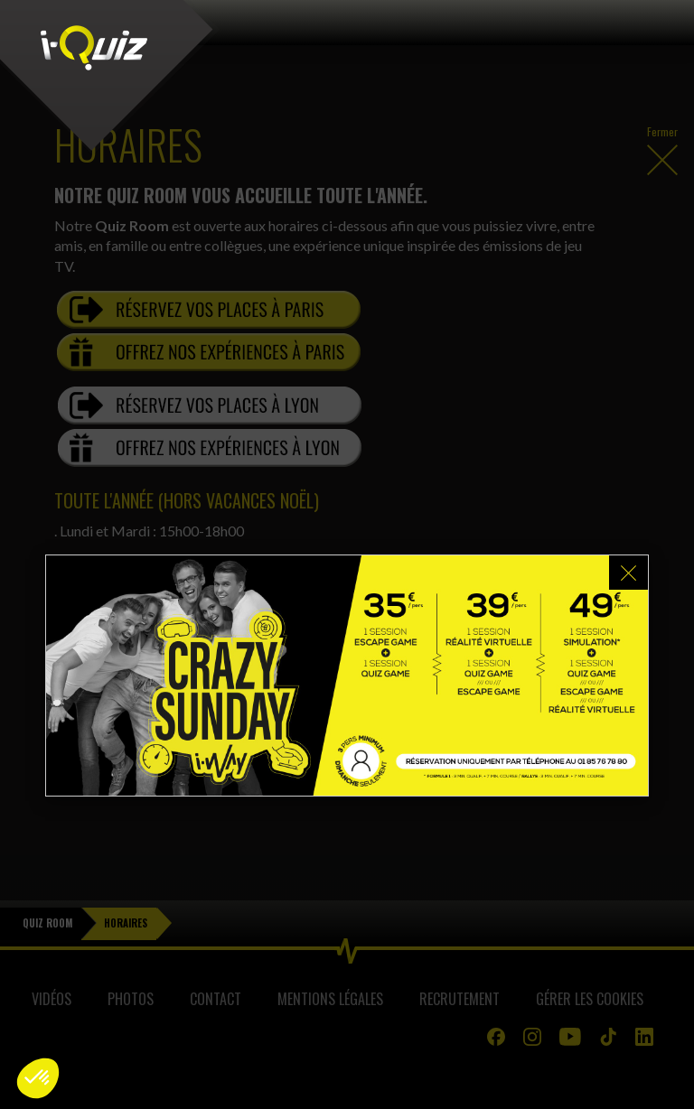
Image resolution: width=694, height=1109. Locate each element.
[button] (38, 1078)
